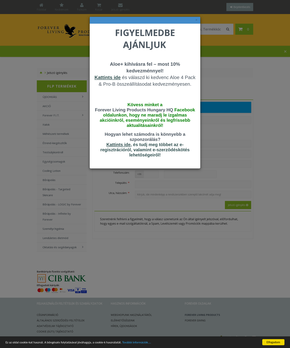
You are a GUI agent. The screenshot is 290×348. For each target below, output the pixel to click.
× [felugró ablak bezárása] (196, 20)
